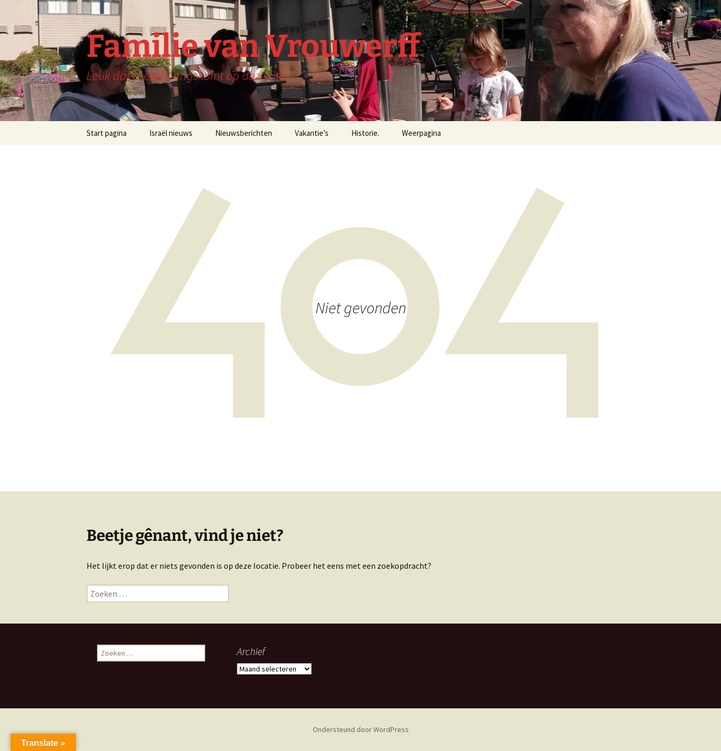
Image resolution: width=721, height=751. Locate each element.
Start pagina (106, 133)
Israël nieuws (171, 133)
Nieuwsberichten (243, 133)
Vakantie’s (312, 133)
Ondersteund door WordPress (361, 729)
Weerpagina (421, 133)
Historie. (365, 133)
